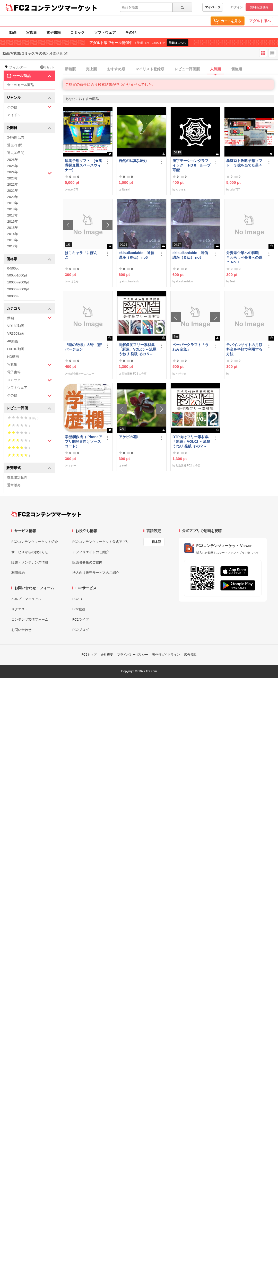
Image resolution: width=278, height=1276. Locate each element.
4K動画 (12, 341)
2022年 (12, 184)
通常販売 (14, 485)
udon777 (73, 189)
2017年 (12, 215)
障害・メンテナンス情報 (29, 562)
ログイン (237, 7)
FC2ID (77, 599)
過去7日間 (14, 145)
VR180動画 (15, 326)
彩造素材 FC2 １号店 (134, 373)
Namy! (125, 189)
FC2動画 (78, 609)
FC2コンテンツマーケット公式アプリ (100, 542)
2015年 (12, 228)
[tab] (170, 69)
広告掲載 (190, 654)
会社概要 (107, 654)
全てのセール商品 (20, 85)
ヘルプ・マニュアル (26, 599)
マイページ (212, 7)
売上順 (91, 69)
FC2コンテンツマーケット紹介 (34, 542)
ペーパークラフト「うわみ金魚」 (190, 347)
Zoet (232, 281)
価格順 (236, 69)
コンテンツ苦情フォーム (29, 619)
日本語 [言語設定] (156, 542)
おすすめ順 (116, 69)
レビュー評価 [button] (28, 408)
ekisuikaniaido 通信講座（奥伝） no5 (136, 255)
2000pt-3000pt (18, 289)
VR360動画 (15, 333)
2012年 (12, 246)
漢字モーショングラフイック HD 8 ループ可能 (191, 165)
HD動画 (13, 357)
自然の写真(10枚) (133, 161)
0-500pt (13, 268)
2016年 (12, 221)
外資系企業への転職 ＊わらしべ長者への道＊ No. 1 (244, 257)
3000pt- (13, 296)
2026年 (12, 160)
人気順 (215, 69)
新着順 (70, 69)
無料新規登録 (259, 7)
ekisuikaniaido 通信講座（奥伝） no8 (190, 255)
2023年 (12, 178)
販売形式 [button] (28, 468)
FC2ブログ (80, 630)
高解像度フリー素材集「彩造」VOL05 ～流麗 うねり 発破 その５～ (137, 349)
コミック (77, 32)
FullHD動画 (15, 349)
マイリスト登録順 (149, 69)
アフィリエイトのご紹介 (90, 552)
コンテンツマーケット (64, 8)
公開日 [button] (28, 128)
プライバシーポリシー (132, 654)
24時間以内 (15, 137)
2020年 (12, 197)
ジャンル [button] (28, 98)
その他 (130, 32)
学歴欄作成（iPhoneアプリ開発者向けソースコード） (83, 441)
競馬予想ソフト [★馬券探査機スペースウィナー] (83, 165)
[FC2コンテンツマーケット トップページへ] (46, 514)
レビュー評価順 (187, 69)
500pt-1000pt (17, 275)
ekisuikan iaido (130, 281)
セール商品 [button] (28, 76)
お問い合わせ (21, 630)
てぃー (72, 465)
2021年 (12, 191)
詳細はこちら (177, 42)
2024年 (29, 172)
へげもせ (73, 281)
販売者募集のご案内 (87, 562)
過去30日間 (15, 153)
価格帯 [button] (28, 259)
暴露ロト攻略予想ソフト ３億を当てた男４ (244, 163)
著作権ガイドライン (166, 654)
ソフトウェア (105, 32)
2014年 (12, 234)
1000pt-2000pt (18, 282)
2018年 (12, 209)
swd (124, 465)
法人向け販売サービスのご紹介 (95, 573)
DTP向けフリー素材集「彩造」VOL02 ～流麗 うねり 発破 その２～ (191, 441)
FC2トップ (89, 654)
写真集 (31, 32)
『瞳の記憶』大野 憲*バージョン (83, 347)
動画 (12, 32)
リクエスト (19, 609)
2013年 (12, 240)
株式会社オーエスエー (81, 373)
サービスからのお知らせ (29, 552)
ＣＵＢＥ (181, 189)
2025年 (12, 166)
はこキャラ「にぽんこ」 (81, 255)
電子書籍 (53, 32)
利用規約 (18, 573)
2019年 (12, 203)
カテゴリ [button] (28, 308)
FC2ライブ (80, 619)
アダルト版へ (260, 21)
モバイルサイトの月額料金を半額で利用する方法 (244, 349)
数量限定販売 (17, 477)
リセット (47, 67)
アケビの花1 (129, 437)
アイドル (14, 115)
